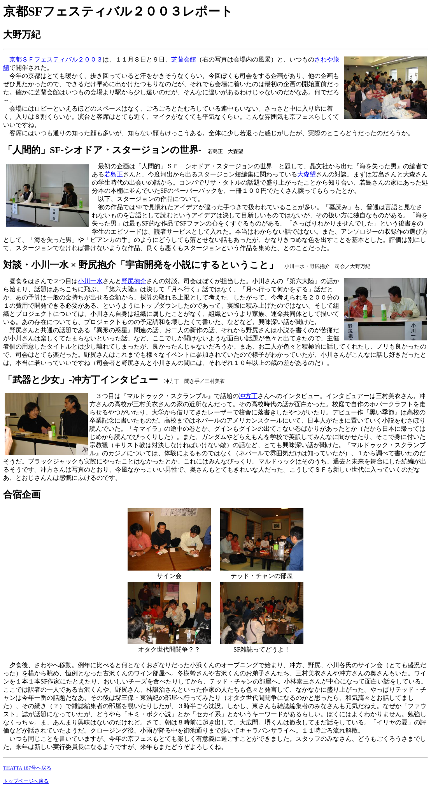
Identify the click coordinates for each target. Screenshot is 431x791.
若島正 (113, 174)
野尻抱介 (133, 281)
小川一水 (90, 281)
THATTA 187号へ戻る (27, 768)
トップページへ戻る (26, 781)
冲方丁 (248, 396)
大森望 (306, 174)
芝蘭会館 (183, 59)
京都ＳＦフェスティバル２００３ (56, 59)
